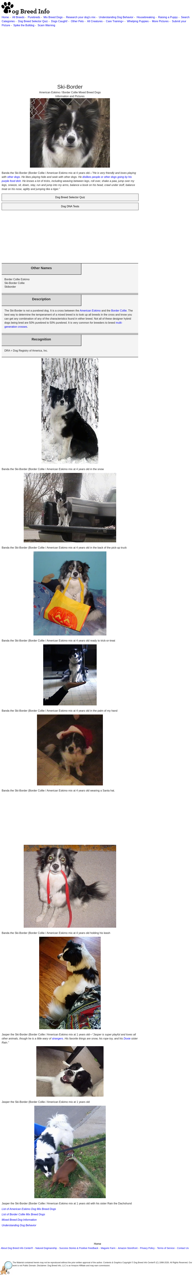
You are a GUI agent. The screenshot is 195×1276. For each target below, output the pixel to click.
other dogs (13, 177)
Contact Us (183, 1248)
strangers (57, 1038)
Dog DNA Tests (70, 206)
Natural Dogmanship (46, 1248)
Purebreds (34, 17)
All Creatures (95, 21)
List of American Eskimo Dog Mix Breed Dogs (29, 1209)
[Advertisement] (97, 50)
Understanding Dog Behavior (116, 17)
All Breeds (18, 17)
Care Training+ (115, 21)
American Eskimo (90, 310)
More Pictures (160, 21)
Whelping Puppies (138, 21)
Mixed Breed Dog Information (19, 1219)
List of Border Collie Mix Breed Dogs (23, 1214)
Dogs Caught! (59, 21)
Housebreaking (146, 17)
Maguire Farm (108, 1248)
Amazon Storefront (128, 1248)
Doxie (127, 1038)
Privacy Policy (147, 1248)
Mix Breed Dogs (53, 17)
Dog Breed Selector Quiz (33, 21)
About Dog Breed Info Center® (17, 1248)
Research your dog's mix (80, 17)
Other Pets (77, 21)
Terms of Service (165, 1248)
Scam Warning (46, 25)
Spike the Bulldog (23, 25)
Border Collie (119, 310)
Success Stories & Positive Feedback (78, 1248)
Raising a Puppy (168, 17)
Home (5, 17)
